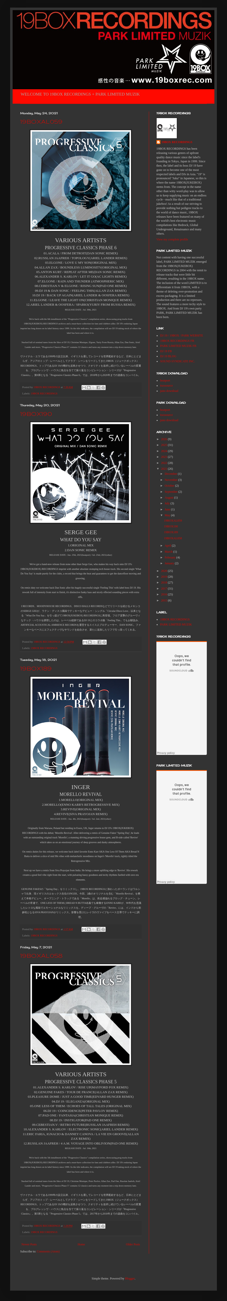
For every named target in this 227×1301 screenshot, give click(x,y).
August (169, 497)
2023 (164, 457)
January (170, 563)
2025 (164, 445)
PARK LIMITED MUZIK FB (178, 346)
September (171, 492)
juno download (169, 391)
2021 (164, 468)
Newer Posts (29, 1244)
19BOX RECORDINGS (44, 393)
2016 (164, 594)
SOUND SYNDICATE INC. (177, 361)
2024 (164, 451)
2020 (164, 571)
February (170, 557)
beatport (165, 380)
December (171, 474)
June (168, 509)
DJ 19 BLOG (168, 356)
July (168, 503)
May (168, 515)
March (169, 551)
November (171, 480)
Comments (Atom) (48, 1251)
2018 (164, 582)
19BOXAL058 (41, 956)
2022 (164, 463)
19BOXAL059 (41, 122)
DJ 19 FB (166, 351)
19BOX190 (36, 414)
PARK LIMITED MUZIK (176, 624)
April (168, 545)
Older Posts (133, 1244)
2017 (164, 588)
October (170, 485)
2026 (164, 439)
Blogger (130, 1278)
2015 (164, 600)
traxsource (166, 385)
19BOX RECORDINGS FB (177, 341)
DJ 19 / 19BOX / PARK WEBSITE (181, 335)
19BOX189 (36, 669)
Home (81, 1244)
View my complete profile (172, 239)
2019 (164, 576)
